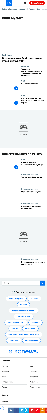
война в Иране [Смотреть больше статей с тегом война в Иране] (31, 340)
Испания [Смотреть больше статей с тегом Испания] (34, 298)
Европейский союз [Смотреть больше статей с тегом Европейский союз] (16, 322)
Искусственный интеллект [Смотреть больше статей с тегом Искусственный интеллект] (23, 310)
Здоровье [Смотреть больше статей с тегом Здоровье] (13, 340)
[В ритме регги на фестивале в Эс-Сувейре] (33, 166)
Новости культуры (29, 174)
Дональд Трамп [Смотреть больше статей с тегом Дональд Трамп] (23, 316)
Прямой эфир (37, 3)
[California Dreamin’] (33, 87)
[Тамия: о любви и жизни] (33, 180)
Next (4, 377)
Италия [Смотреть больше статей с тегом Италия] (15, 328)
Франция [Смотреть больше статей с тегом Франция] (35, 322)
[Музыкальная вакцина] (33, 195)
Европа (5, 366)
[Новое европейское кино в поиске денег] (33, 265)
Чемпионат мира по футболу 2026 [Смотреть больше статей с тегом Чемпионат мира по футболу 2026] (23, 334)
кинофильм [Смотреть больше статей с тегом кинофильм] (30, 328)
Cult (23, 81)
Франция (25, 66)
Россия (32, 9)
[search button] (42, 283)
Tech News (7, 55)
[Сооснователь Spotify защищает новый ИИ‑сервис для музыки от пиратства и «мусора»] (23, 59)
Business (5, 371)
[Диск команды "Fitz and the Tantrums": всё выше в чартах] (33, 101)
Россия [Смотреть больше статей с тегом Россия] (23, 304)
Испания (22, 9)
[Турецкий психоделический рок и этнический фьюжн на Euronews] (33, 72)
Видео (4, 387)
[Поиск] (23, 283)
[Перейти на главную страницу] (9, 3)
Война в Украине (9, 9)
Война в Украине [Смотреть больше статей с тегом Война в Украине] (16, 298)
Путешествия (7, 382)
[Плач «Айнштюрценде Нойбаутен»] (33, 209)
